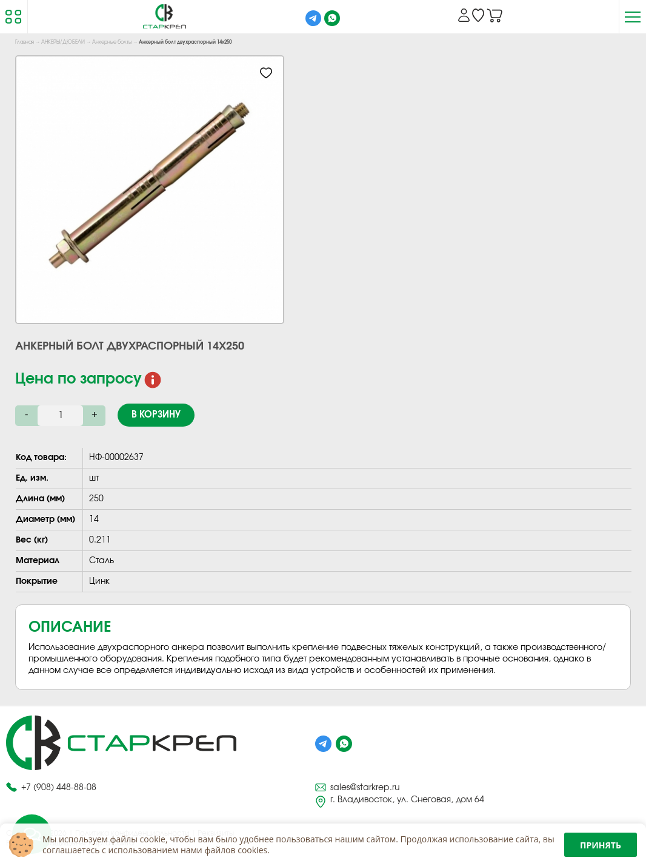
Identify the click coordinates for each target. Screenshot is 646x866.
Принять (600, 845)
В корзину (156, 414)
